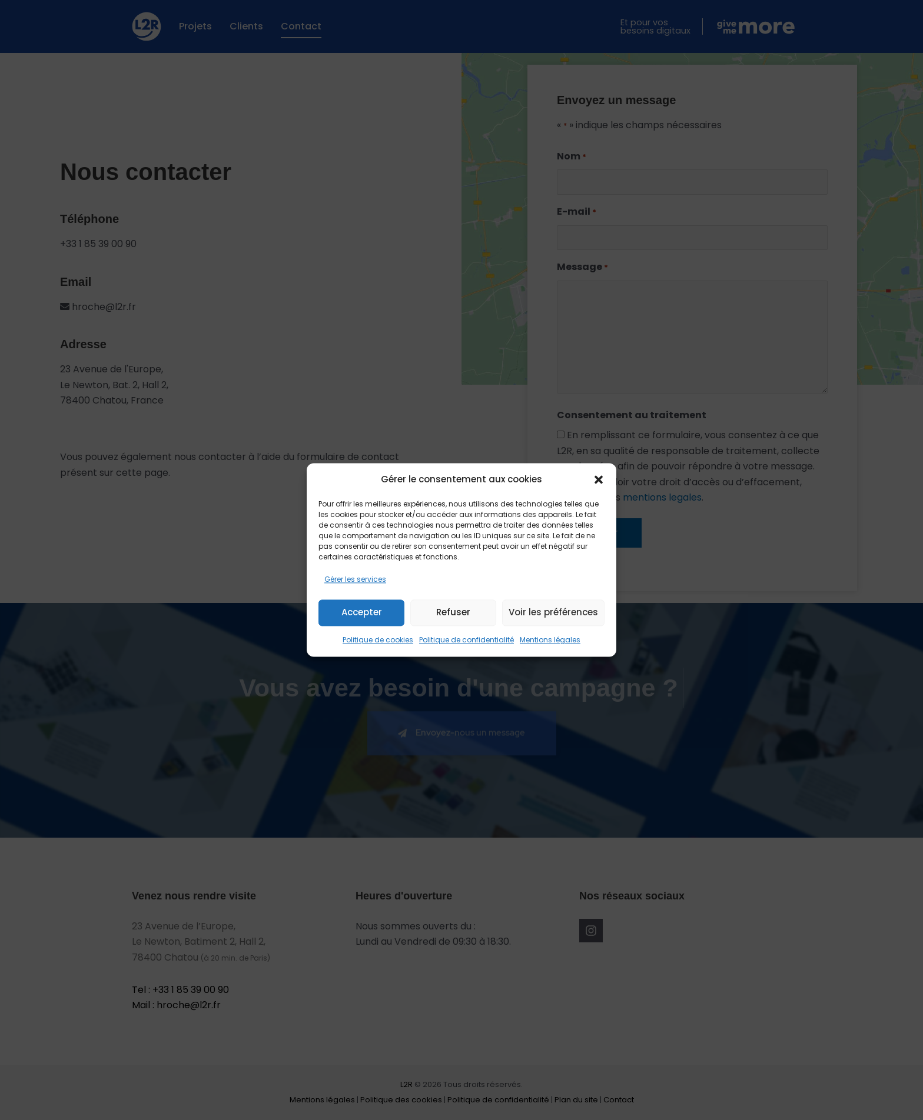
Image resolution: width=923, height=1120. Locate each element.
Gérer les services (355, 580)
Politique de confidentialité (466, 640)
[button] (599, 480)
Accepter (361, 612)
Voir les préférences (553, 612)
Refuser (453, 612)
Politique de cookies (378, 640)
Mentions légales (550, 640)
